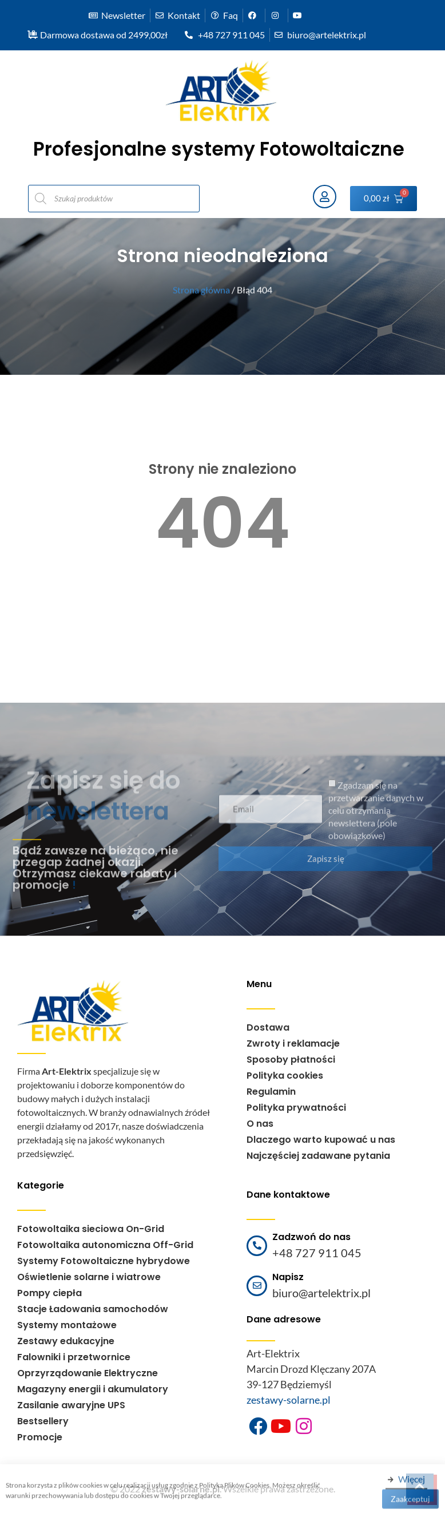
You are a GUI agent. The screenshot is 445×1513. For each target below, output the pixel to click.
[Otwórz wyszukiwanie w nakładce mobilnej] (164, 198)
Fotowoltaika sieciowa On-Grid (90, 1228)
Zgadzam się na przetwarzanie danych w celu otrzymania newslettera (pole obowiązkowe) (375, 816)
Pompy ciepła (49, 1293)
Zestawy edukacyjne (65, 1341)
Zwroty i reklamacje (293, 1043)
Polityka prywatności (296, 1107)
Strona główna (201, 289)
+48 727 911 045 (316, 1252)
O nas (260, 1123)
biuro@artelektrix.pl (321, 1293)
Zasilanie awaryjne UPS (71, 1405)
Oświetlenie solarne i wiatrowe (89, 1277)
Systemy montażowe (67, 1325)
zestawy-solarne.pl (289, 1399)
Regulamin (271, 1091)
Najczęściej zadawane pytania (318, 1155)
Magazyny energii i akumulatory (92, 1389)
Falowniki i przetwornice (73, 1357)
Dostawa (268, 1027)
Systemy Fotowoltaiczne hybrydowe (103, 1261)
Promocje (39, 1437)
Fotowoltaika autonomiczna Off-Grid (105, 1244)
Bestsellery (43, 1421)
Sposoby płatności (291, 1059)
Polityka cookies (285, 1075)
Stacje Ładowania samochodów (92, 1309)
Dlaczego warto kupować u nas (321, 1139)
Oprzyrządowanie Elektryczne (87, 1373)
